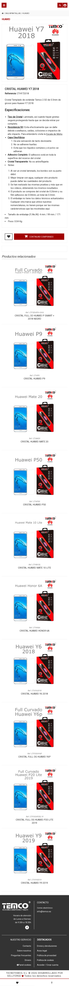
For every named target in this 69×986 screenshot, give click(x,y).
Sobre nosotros (24, 951)
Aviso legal (42, 951)
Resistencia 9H (15, 127)
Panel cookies (24, 965)
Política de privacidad (46, 955)
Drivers (28, 960)
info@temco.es (44, 911)
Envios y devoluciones (47, 946)
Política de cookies (45, 960)
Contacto (27, 946)
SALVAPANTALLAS (13, 13)
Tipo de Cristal (15, 117)
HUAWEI (25, 13)
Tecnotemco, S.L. (17, 973)
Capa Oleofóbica (16, 137)
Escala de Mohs (54, 134)
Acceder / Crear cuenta (47, 965)
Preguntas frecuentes (21, 955)
